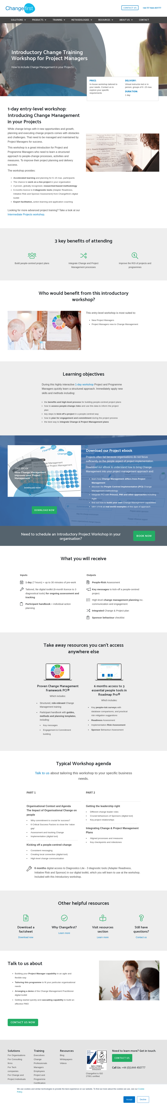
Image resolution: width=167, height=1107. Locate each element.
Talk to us (42, 772)
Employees (39, 1070)
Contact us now (24, 1021)
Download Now (44, 510)
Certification (40, 1082)
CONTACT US (121, 1057)
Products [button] (37, 20)
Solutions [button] (17, 20)
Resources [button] (104, 20)
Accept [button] (129, 1099)
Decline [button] (143, 1099)
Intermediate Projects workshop (26, 214)
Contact (144, 20)
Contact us (141, 936)
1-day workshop (84, 384)
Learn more (64, 932)
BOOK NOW (143, 534)
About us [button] (124, 20)
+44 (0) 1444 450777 (152, 8)
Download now (25, 936)
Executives (39, 1054)
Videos (63, 1062)
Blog (62, 1054)
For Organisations (16, 1054)
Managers (39, 1066)
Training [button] (57, 20)
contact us (130, 7)
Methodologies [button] (80, 20)
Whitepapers (66, 1058)
